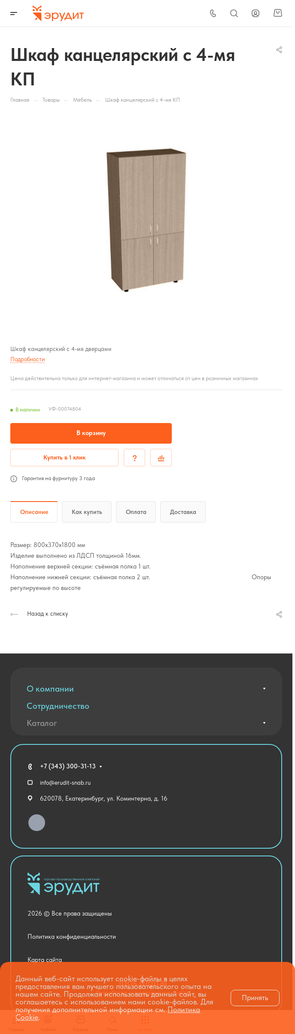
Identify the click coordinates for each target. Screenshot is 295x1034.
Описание (34, 511)
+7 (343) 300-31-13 (68, 766)
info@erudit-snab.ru (65, 782)
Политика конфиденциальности (71, 936)
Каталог (42, 723)
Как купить (87, 511)
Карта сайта (44, 960)
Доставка (183, 511)
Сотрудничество (58, 706)
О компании (50, 688)
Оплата (136, 511)
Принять (255, 997)
